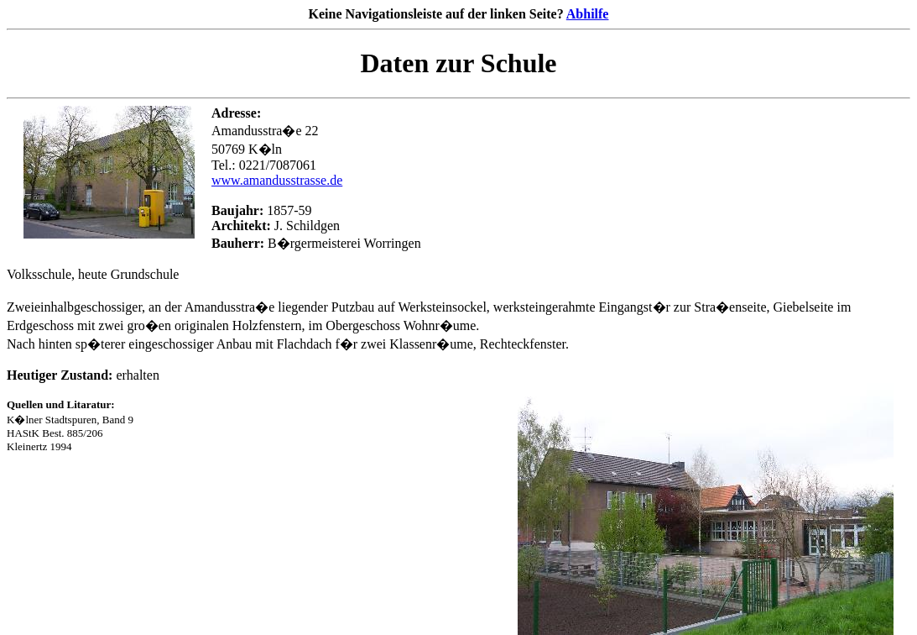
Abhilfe (587, 14)
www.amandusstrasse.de (276, 180)
